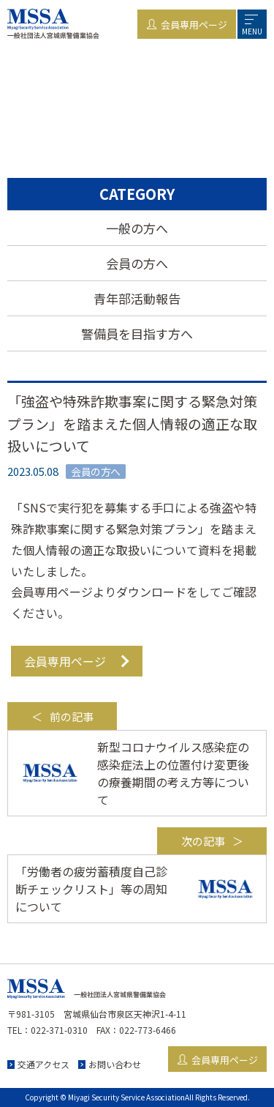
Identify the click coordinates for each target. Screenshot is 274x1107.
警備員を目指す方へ (137, 333)
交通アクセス (43, 1064)
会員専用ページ (65, 661)
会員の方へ (137, 263)
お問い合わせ (114, 1064)
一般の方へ (137, 228)
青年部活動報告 (137, 298)
